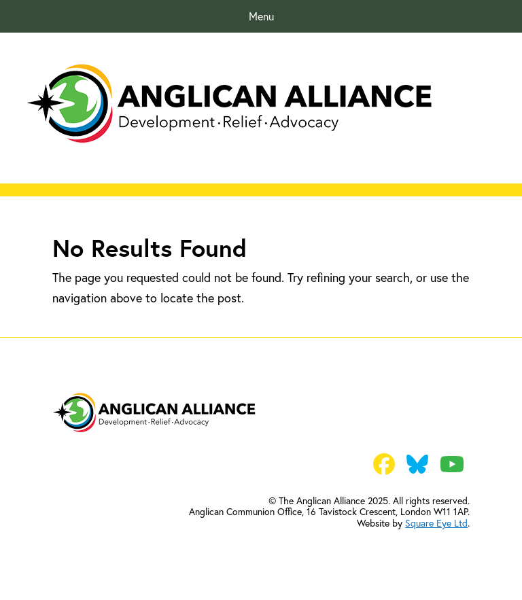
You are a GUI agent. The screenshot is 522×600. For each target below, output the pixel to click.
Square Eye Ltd (436, 522)
